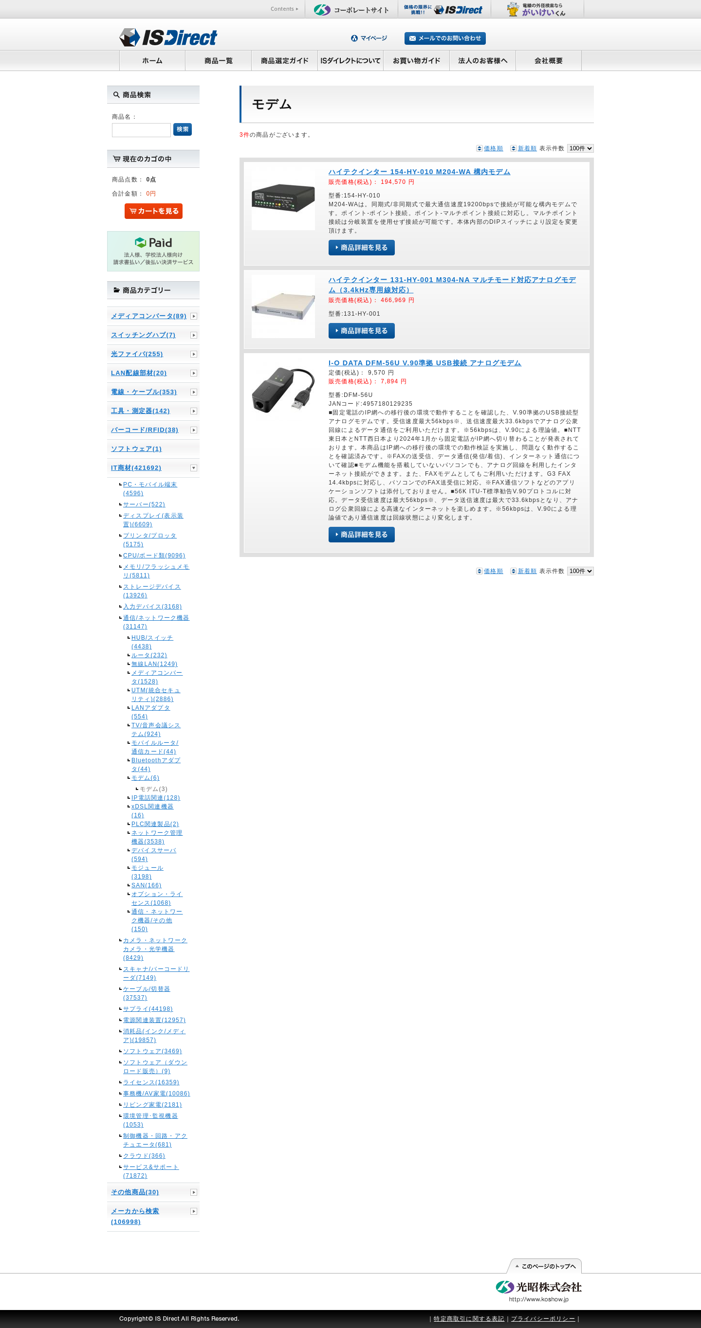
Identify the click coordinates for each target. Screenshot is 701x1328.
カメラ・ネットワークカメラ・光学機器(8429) (155, 949)
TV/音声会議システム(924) (156, 729)
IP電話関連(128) (156, 797)
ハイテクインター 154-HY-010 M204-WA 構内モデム (420, 172)
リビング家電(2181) (152, 1104)
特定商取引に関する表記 (469, 1318)
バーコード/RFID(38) (145, 429)
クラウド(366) (144, 1155)
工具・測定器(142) (140, 410)
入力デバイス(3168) (152, 606)
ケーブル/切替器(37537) (146, 993)
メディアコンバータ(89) (149, 316)
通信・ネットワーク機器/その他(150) (157, 920)
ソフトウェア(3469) (152, 1051)
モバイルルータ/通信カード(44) (155, 747)
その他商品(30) (135, 1192)
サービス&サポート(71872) (151, 1171)
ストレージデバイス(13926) (152, 591)
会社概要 (549, 60)
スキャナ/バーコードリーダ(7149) (156, 973)
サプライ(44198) (148, 1008)
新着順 (527, 148)
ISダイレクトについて (351, 60)
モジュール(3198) (147, 872)
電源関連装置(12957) (154, 1020)
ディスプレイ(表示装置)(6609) (153, 520)
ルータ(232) (149, 655)
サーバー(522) (144, 504)
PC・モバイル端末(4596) (150, 489)
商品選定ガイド (284, 60)
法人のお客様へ (483, 60)
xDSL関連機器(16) (152, 811)
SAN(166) (146, 885)
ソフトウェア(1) (136, 448)
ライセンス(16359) (151, 1082)
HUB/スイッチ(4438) (152, 642)
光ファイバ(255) (137, 354)
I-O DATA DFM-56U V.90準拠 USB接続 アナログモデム (425, 363)
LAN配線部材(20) (139, 373)
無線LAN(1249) (154, 664)
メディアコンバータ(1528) (157, 677)
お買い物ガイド (417, 60)
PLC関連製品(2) (155, 824)
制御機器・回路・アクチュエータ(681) (155, 1140)
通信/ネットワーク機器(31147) (156, 622)
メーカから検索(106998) (135, 1216)
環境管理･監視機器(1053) (150, 1120)
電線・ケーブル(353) (144, 391)
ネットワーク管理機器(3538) (157, 837)
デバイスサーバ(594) (153, 854)
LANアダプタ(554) (150, 712)
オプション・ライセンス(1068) (157, 898)
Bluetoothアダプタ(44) (156, 764)
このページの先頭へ (543, 1266)
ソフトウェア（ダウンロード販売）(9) (155, 1067)
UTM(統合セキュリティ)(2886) (156, 694)
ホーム (152, 60)
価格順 (493, 148)
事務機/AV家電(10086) (156, 1093)
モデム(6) (145, 777)
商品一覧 (218, 60)
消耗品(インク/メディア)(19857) (154, 1035)
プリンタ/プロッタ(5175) (150, 540)
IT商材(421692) (136, 467)
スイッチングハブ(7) (143, 335)
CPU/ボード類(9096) (154, 555)
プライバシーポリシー (543, 1318)
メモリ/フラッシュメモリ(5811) (156, 571)
